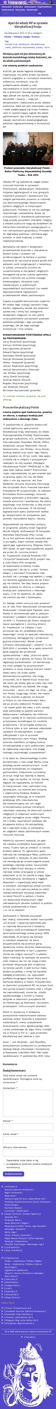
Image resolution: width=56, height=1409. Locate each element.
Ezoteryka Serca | (13, 1220)
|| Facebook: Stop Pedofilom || (18, 1314)
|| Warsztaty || (10, 1279)
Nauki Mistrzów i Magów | (17, 1223)
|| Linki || (8, 1288)
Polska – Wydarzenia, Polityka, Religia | (23, 1261)
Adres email (11, 1134)
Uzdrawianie (30, 7)
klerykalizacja (37, 44)
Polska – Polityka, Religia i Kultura (22, 37)
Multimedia (32, 10)
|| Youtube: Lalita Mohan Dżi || (18, 1317)
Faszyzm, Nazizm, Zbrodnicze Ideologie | (24, 1273)
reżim (47, 47)
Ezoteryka (18, 7)
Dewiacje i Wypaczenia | (16, 1241)
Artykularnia (8, 10)
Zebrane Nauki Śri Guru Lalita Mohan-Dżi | (25, 1199)
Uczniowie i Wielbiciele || (16, 1211)
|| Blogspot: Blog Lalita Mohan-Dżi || (21, 1320)
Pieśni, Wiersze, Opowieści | (18, 1235)
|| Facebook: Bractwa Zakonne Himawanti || (25, 1311)
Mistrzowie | (10, 1196)
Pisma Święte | (12, 1205)
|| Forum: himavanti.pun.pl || (17, 1308)
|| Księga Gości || (11, 1285)
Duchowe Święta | (13, 1208)
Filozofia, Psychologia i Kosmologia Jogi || (24, 1244)
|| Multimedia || (11, 1282)
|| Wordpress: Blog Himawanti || (19, 1323)
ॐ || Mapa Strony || (10, 1297)
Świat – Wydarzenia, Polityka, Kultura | (23, 1264)
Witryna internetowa (14, 1147)
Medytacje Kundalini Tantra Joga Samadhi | (26, 1226)
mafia (8, 47)
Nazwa (8, 1121)
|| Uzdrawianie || (11, 1247)
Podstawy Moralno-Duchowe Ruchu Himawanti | (28, 1202)
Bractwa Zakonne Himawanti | (19, 1189)
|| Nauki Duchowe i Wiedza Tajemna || (22, 1214)
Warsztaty (20, 10)
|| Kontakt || (29, 1337)
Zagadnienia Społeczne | (16, 1270)
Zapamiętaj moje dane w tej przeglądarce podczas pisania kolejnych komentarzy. (29, 1164)
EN (39, 13)
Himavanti (6, 7)
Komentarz (10, 1088)
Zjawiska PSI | (11, 1217)
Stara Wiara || (11, 1276)
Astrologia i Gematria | (15, 1229)
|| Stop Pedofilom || (13, 1250)
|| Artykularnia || (11, 1258)
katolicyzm (24, 44)
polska (39, 47)
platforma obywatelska (23, 47)
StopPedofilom (44, 7)
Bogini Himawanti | (14, 1192)
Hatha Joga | (11, 1232)
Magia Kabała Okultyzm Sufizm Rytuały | (24, 1238)
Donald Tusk (11, 44)
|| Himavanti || (10, 1186)
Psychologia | (11, 1267)
